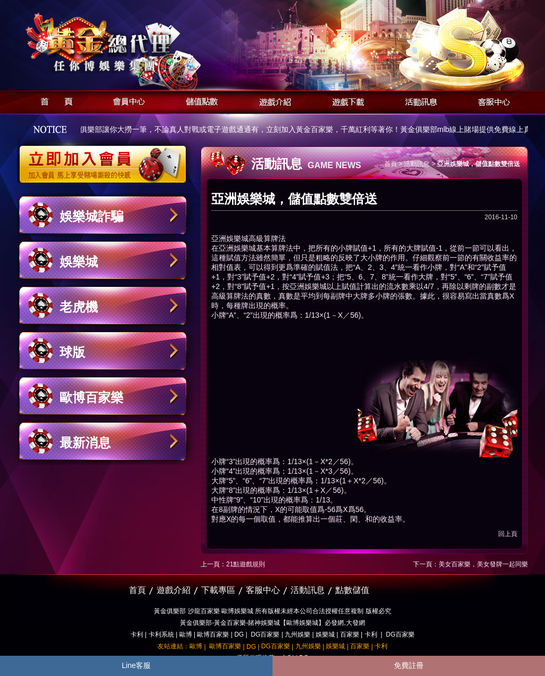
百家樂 (349, 634)
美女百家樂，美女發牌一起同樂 (483, 564)
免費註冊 (409, 665)
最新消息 (85, 442)
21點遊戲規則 (245, 564)
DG (239, 634)
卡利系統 (161, 634)
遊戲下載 (345, 100)
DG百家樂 (265, 634)
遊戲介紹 (272, 100)
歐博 (185, 634)
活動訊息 (418, 100)
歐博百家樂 (91, 397)
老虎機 (79, 307)
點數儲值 (352, 590)
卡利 (136, 634)
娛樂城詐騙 (91, 216)
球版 (72, 352)
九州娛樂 (297, 634)
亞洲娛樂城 (230, 238)
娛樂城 (79, 261)
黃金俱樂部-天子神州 (130, 42)
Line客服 (136, 665)
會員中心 (126, 100)
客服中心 (491, 100)
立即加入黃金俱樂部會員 (106, 159)
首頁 (53, 100)
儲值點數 (199, 100)
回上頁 (507, 534)
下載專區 (218, 590)
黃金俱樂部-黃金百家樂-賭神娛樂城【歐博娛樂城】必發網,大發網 (272, 622)
